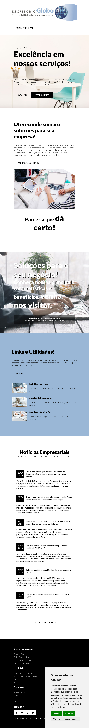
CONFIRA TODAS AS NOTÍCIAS (44, 623)
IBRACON (18, 701)
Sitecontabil (32, 719)
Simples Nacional (21, 663)
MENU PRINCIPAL (44, 28)
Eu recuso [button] (69, 714)
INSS (16, 695)
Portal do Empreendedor (25, 673)
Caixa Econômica (21, 657)
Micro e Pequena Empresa (25, 676)
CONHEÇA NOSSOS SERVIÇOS (29, 163)
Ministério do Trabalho (23, 660)
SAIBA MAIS (22, 95)
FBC (16, 698)
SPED (16, 682)
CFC (16, 679)
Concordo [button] (57, 714)
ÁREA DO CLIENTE (42, 95)
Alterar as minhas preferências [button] (65, 719)
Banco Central (20, 692)
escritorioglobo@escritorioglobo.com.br (44, 320)
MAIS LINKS (20, 373)
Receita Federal (21, 654)
